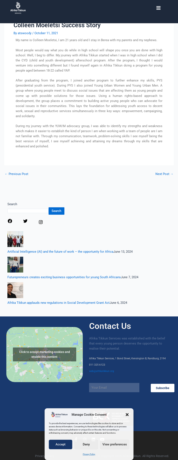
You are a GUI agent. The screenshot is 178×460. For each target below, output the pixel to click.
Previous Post (16, 174)
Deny (86, 444)
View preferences (114, 444)
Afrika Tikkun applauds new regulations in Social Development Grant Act (58, 303)
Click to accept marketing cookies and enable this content (44, 354)
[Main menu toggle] (158, 8)
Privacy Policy (89, 454)
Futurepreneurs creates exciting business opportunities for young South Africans (64, 277)
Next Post (164, 174)
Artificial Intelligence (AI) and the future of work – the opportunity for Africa (60, 252)
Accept (60, 444)
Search (12, 204)
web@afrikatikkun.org (101, 371)
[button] (127, 415)
